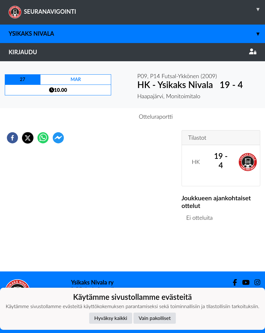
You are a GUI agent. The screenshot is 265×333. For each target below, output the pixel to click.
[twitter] (27, 138)
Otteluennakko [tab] (110, 116)
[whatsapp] (43, 138)
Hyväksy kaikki (110, 318)
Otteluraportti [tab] (156, 116)
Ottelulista (202, 250)
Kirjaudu (132, 52)
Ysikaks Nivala (137, 34)
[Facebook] (232, 282)
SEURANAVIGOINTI (137, 9)
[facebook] (12, 138)
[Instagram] (254, 282)
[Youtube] (243, 282)
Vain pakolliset (155, 318)
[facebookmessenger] (58, 138)
